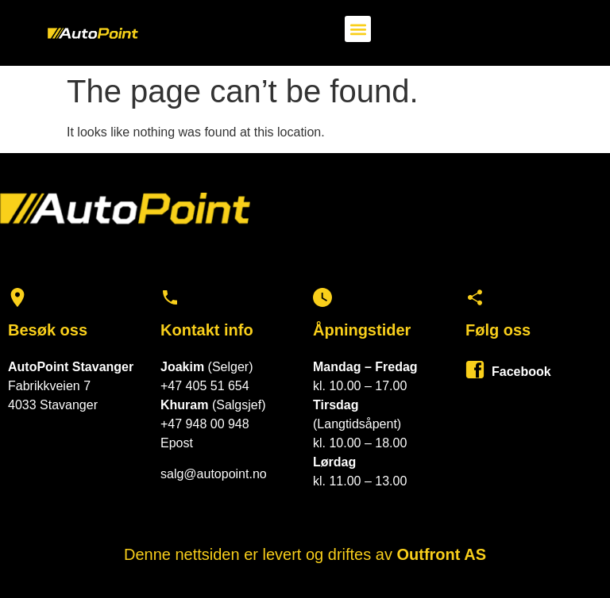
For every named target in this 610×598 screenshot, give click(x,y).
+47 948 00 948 (204, 424)
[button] (358, 29)
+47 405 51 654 (204, 386)
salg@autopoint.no (213, 474)
